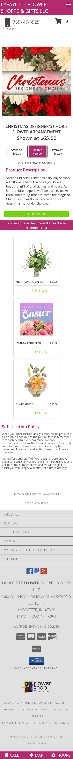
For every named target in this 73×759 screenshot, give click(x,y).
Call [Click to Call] (12, 755)
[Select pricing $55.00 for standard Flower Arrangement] (16, 151)
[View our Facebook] (29, 573)
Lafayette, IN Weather (18, 723)
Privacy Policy (19, 736)
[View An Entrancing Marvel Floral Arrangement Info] (36, 257)
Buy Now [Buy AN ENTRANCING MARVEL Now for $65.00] (39, 291)
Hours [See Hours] (60, 755)
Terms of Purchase (48, 736)
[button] (61, 22)
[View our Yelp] (43, 573)
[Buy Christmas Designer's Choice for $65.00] (36, 214)
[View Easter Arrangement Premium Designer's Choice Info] (36, 319)
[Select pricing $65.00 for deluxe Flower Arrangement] (37, 151)
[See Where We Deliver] (36, 503)
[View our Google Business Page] (36, 573)
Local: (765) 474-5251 (36, 616)
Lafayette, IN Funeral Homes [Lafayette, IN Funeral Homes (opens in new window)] (25, 702)
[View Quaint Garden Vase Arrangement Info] (36, 380)
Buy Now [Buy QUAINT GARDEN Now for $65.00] (39, 413)
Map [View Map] (36, 755)
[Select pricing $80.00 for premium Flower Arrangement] (57, 151)
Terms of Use (36, 743)
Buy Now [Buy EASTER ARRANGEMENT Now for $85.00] (39, 352)
